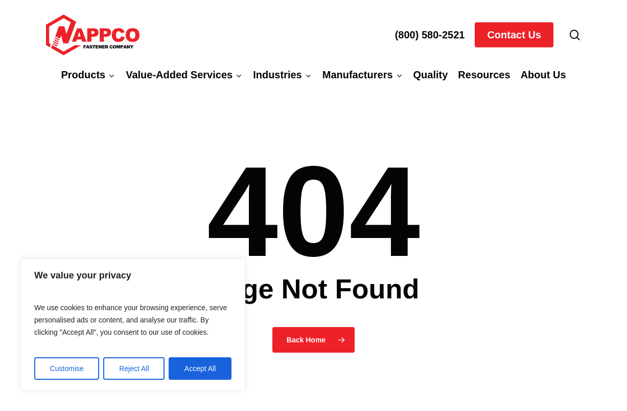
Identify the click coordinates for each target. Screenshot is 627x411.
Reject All (134, 368)
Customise (67, 368)
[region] (132, 324)
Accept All (200, 368)
